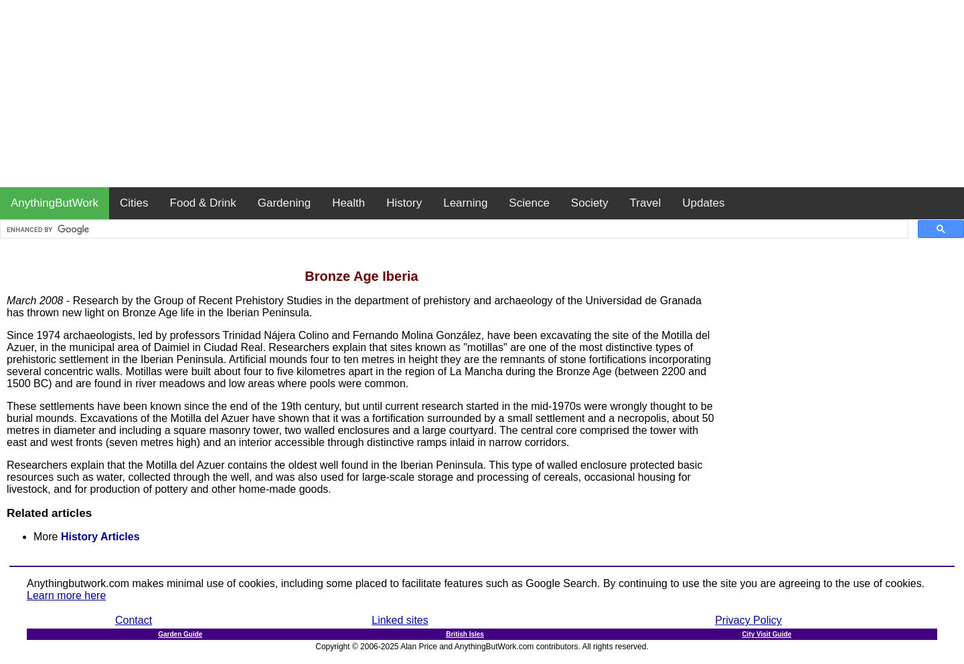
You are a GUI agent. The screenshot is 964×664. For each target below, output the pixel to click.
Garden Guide (180, 634)
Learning (465, 203)
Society (590, 203)
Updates (703, 203)
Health (348, 203)
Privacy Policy (748, 620)
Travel (645, 203)
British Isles (465, 634)
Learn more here (66, 595)
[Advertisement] (482, 93)
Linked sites (400, 620)
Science (529, 203)
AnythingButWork (54, 203)
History (404, 203)
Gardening (284, 203)
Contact (133, 620)
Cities (134, 203)
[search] (453, 229)
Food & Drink (203, 203)
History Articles (100, 536)
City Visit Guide (766, 634)
